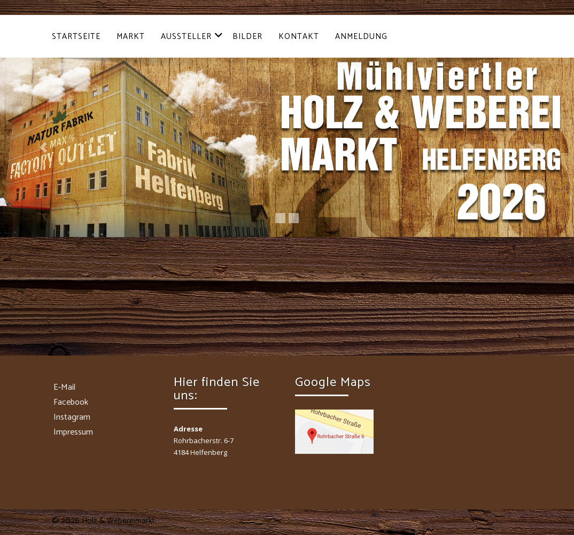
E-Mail (64, 387)
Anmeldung (361, 36)
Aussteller (192, 36)
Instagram (71, 417)
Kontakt (298, 36)
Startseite (76, 36)
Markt (131, 36)
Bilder (247, 36)
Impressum (73, 432)
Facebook (70, 402)
